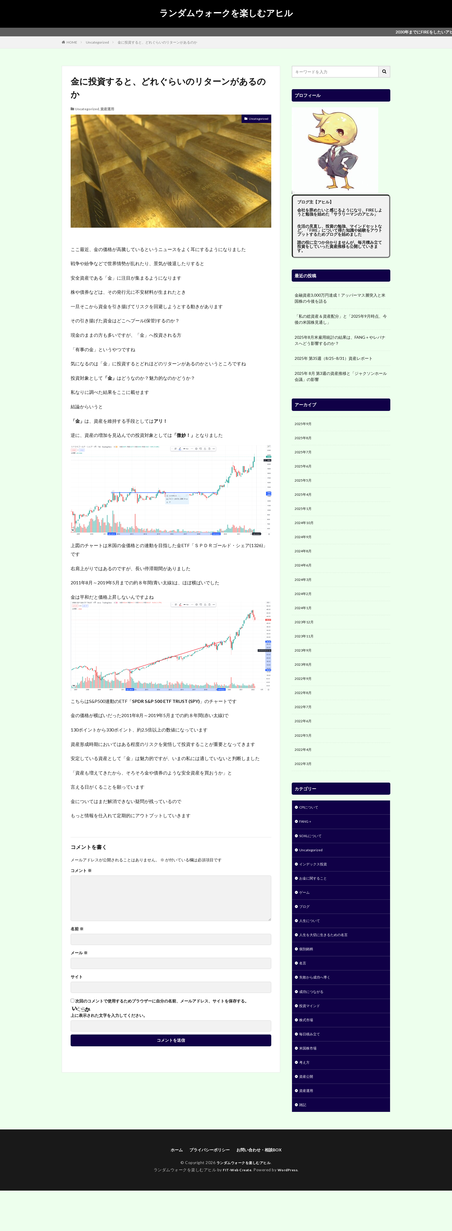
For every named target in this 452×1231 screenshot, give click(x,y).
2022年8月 (304, 709)
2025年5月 (304, 484)
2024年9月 (304, 544)
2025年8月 (304, 439)
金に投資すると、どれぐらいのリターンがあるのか (157, 42)
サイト (77, 977)
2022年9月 (304, 694)
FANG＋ (306, 843)
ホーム (170, 1189)
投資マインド (311, 1039)
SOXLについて (312, 858)
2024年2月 (304, 604)
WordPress (290, 1210)
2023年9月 (304, 664)
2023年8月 (304, 679)
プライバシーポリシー (207, 1189)
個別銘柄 (307, 978)
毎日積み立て (311, 1069)
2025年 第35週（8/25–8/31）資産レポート (334, 358)
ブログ (305, 933)
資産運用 (107, 109)
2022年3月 (304, 784)
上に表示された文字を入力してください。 (109, 1015)
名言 (303, 993)
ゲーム (305, 918)
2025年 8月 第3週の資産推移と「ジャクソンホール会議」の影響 (341, 376)
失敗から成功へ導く (317, 1008)
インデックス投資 (315, 888)
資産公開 (307, 1114)
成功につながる (313, 1024)
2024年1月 (304, 619)
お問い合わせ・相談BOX (263, 1189)
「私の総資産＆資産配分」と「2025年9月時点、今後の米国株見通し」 (341, 319)
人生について (311, 948)
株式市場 (307, 1054)
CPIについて (310, 828)
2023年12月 (306, 634)
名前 (77, 929)
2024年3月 (304, 589)
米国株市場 (309, 1084)
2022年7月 (304, 724)
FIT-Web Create (235, 1210)
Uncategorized (97, 42)
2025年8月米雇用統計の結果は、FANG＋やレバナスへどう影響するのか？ (340, 340)
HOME (72, 42)
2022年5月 (304, 754)
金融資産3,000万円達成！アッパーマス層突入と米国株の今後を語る (340, 298)
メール (79, 953)
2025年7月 (304, 454)
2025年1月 (304, 514)
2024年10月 (306, 529)
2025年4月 (304, 499)
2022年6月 (304, 739)
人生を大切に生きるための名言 (327, 963)
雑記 (303, 1144)
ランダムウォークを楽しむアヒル (226, 13)
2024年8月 (304, 559)
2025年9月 (304, 424)
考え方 (305, 1099)
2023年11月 (306, 649)
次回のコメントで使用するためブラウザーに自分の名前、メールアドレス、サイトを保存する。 (162, 1001)
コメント (81, 871)
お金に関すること (315, 903)
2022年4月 (304, 769)
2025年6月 (304, 469)
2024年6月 (304, 574)
